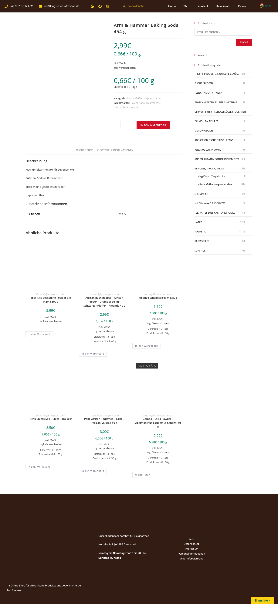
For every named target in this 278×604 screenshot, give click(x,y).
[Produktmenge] (117, 124)
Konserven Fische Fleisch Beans (214, 140)
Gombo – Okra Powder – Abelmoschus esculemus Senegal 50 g (158, 423)
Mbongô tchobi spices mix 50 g (158, 297)
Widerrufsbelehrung (191, 558)
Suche (244, 42)
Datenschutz (191, 544)
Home (172, 6)
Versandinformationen (191, 553)
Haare (198, 222)
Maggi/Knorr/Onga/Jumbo (211, 176)
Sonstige (200, 250)
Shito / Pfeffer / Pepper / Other (144, 98)
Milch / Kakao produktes (210, 203)
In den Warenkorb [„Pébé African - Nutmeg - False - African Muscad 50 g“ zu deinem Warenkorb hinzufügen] (93, 470)
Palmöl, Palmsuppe (206, 121)
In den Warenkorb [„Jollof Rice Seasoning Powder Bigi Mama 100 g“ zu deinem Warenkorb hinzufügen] (39, 334)
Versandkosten (127, 67)
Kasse (242, 6)
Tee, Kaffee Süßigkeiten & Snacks (215, 212)
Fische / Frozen (204, 83)
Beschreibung (84, 150)
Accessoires (202, 241)
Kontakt (203, 6)
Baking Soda (138, 103)
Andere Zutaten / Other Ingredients (217, 159)
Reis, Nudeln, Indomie (208, 149)
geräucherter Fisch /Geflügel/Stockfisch (220, 111)
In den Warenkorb (153, 125)
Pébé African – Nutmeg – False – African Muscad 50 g (104, 421)
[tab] (84, 150)
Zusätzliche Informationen (115, 150)
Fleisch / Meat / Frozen (208, 92)
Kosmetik (200, 231)
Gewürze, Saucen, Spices (209, 168)
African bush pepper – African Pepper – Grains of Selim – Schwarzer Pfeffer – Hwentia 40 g (104, 301)
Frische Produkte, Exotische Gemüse (217, 73)
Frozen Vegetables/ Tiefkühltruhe (216, 102)
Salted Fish (201, 193)
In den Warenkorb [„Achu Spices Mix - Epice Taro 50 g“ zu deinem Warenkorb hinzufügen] (39, 467)
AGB (191, 539)
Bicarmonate (153, 103)
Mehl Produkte (204, 130)
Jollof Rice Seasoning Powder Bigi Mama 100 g (50, 299)
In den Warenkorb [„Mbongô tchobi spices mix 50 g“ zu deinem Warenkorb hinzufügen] (146, 345)
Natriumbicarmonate (126, 107)
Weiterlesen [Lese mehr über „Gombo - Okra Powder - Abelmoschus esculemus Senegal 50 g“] (142, 474)
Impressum (191, 548)
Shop (186, 6)
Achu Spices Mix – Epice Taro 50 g (51, 419)
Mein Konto (223, 6)
